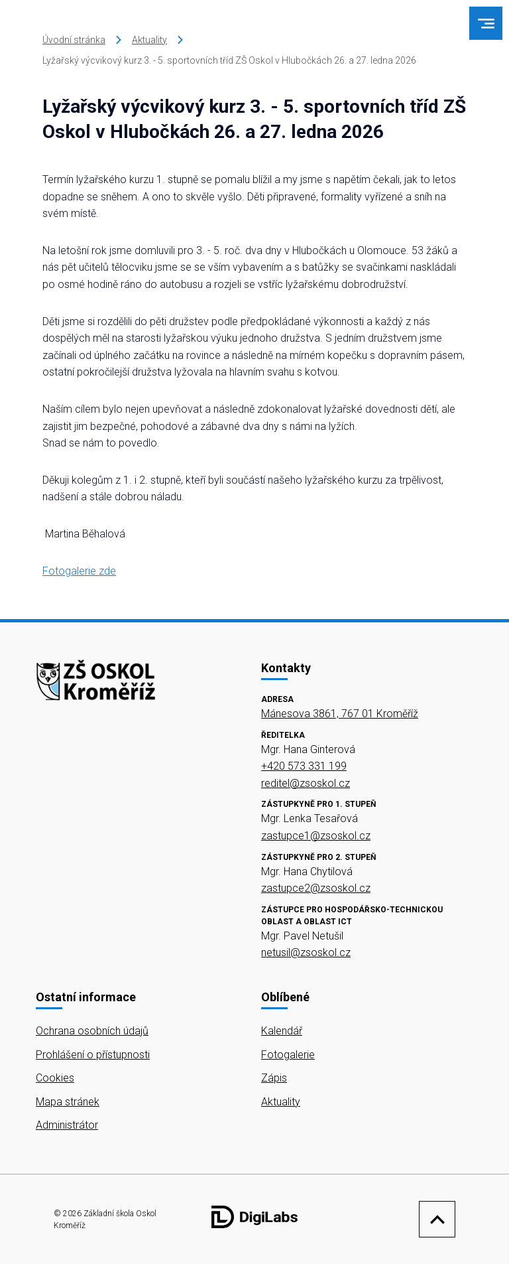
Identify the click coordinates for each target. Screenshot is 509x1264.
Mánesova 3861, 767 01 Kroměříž (339, 713)
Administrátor (67, 1125)
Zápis (274, 1078)
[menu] (486, 24)
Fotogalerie (288, 1054)
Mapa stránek (67, 1101)
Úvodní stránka (73, 40)
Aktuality (149, 40)
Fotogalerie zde (79, 571)
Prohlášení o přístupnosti (93, 1054)
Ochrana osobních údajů (92, 1030)
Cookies (55, 1078)
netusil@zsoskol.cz (306, 952)
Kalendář (281, 1030)
